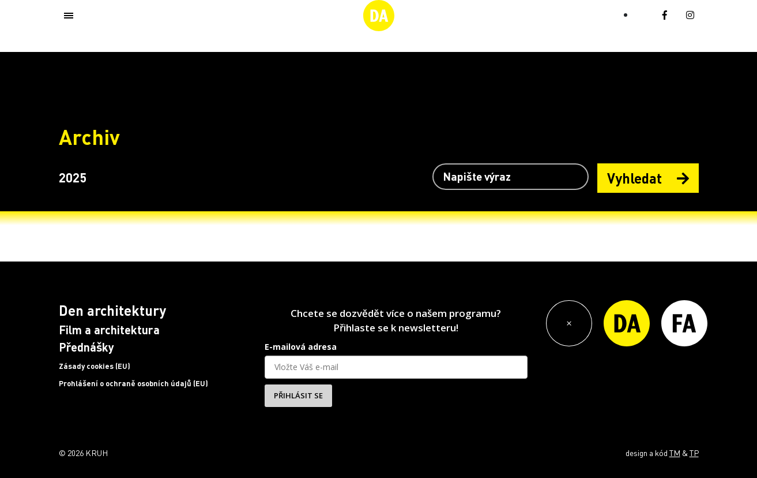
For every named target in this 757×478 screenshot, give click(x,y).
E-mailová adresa (301, 346)
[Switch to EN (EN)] (641, 13)
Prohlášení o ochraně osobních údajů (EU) (133, 383)
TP (694, 452)
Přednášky (86, 346)
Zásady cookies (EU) (94, 366)
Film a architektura (109, 329)
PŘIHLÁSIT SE (298, 395)
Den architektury (112, 310)
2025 (72, 177)
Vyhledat (648, 178)
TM (674, 452)
